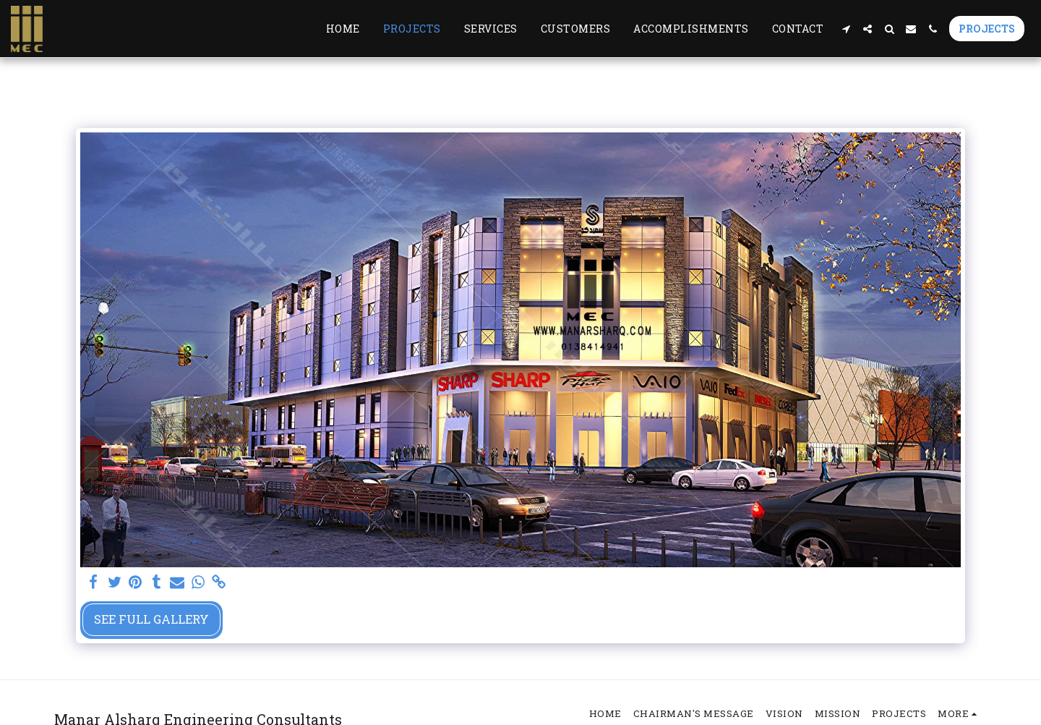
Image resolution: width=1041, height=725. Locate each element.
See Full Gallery (151, 619)
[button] (846, 29)
